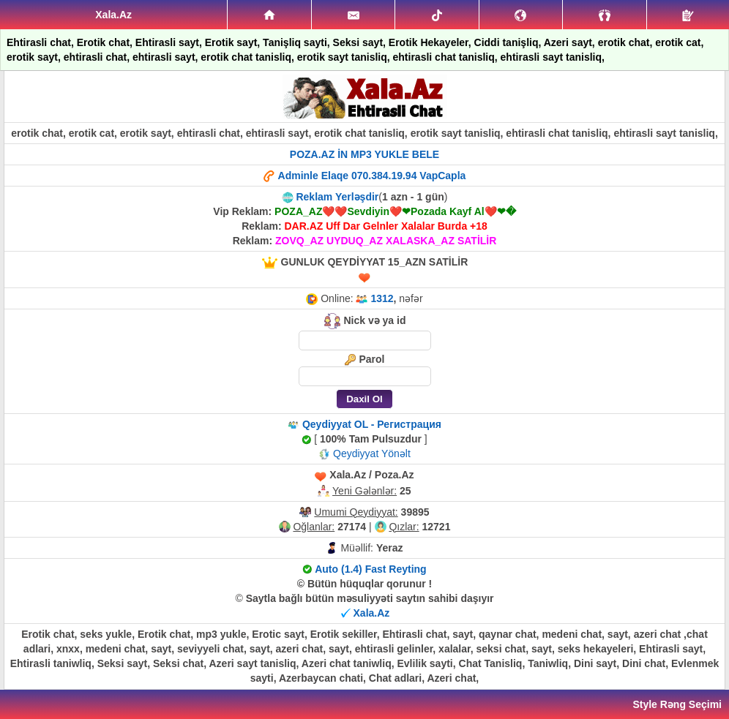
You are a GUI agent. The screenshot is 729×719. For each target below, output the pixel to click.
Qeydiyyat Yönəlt (372, 453)
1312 (381, 298)
